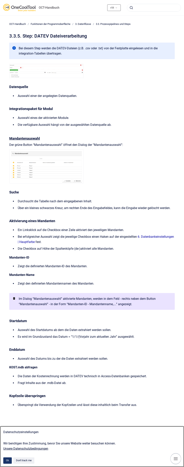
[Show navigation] (175, 459)
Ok (7, 460)
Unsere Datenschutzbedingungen (25, 448)
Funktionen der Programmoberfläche (50, 24)
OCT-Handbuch (49, 7)
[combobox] (154, 7)
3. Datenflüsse (83, 24)
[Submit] (131, 8)
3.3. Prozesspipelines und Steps (113, 24)
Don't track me (24, 460)
